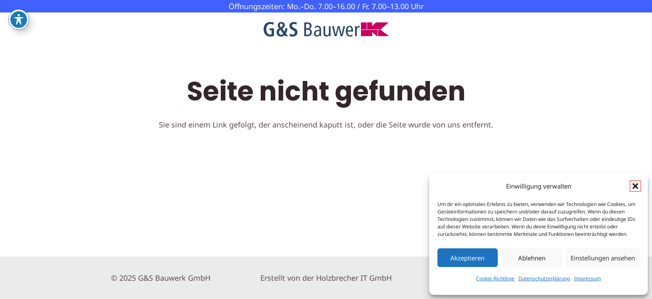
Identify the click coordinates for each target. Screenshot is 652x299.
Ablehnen (532, 258)
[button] (635, 186)
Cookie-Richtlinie (495, 278)
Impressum (587, 278)
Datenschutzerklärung (544, 278)
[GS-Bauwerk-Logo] (326, 29)
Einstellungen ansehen (602, 258)
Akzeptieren (467, 258)
